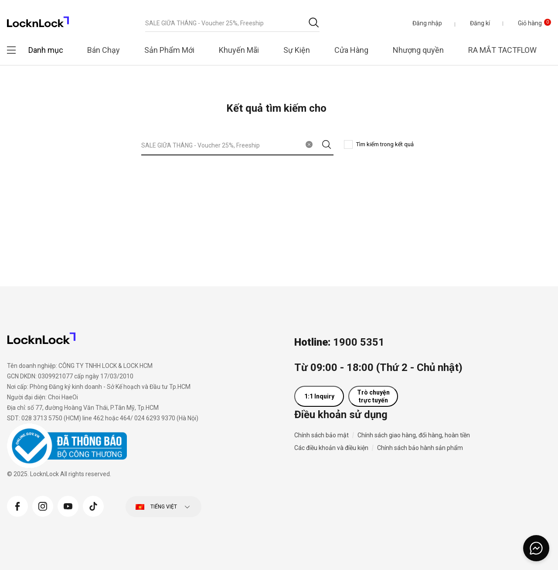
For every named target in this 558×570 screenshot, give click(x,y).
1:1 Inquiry (319, 396)
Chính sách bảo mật (321, 435)
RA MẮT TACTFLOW (502, 50)
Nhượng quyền (418, 50)
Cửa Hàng (351, 50)
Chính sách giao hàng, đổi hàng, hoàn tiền (413, 435)
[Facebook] (17, 505)
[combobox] (232, 23)
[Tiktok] (93, 505)
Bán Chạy (103, 50)
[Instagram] (42, 505)
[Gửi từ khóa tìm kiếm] (314, 22)
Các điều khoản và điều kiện (331, 447)
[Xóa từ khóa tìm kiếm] (309, 144)
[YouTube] (68, 505)
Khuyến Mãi (239, 50)
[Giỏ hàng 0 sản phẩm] (528, 23)
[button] (427, 23)
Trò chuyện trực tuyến (373, 396)
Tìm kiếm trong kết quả (385, 144)
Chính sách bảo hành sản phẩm (420, 447)
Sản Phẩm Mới (169, 50)
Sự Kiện (296, 50)
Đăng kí (480, 23)
